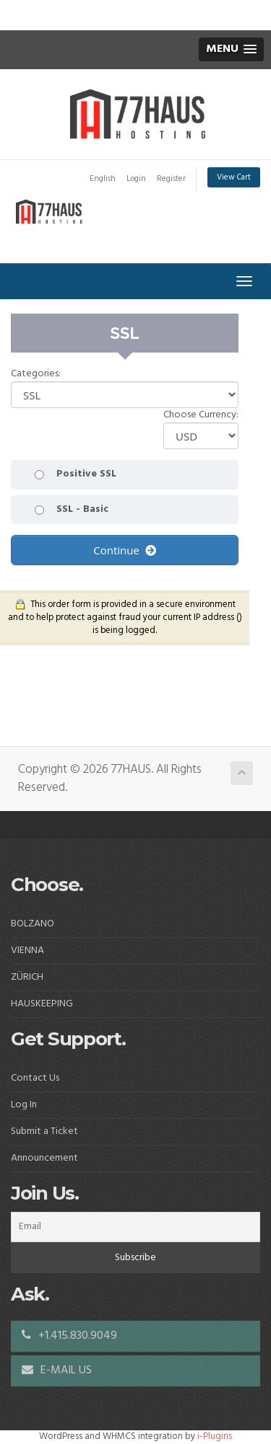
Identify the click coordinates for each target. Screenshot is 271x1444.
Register (171, 178)
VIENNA (27, 950)
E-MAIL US (57, 1370)
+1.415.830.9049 (69, 1335)
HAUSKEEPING (42, 1004)
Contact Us (35, 1078)
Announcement (44, 1158)
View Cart (234, 177)
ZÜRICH (27, 977)
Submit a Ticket (44, 1131)
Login (136, 178)
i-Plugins (214, 1436)
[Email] (135, 1227)
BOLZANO (32, 924)
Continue (124, 550)
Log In (24, 1105)
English (103, 178)
